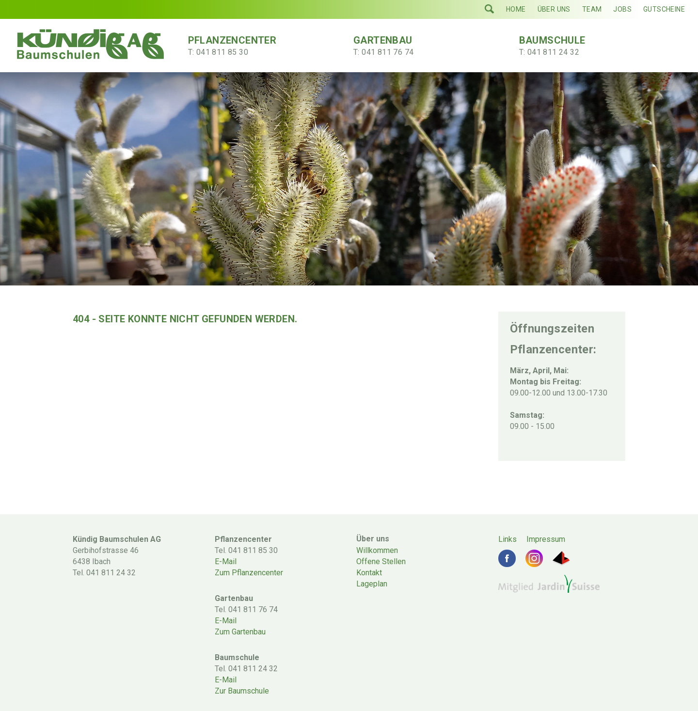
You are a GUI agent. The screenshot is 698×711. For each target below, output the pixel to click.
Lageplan (371, 583)
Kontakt (369, 572)
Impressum (545, 539)
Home (516, 9)
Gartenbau (404, 45)
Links (507, 539)
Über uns (554, 9)
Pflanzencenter (239, 45)
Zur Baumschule (242, 690)
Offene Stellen (381, 561)
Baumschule (570, 45)
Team (592, 9)
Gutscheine (664, 9)
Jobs (622, 9)
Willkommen (377, 550)
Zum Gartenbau (240, 631)
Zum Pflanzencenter (249, 572)
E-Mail (226, 561)
